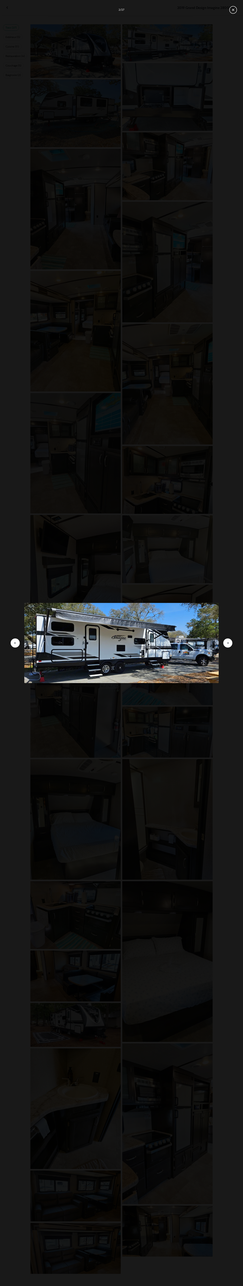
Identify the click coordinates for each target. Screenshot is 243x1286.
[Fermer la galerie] (233, 10)
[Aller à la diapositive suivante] (227, 643)
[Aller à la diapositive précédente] (15, 643)
